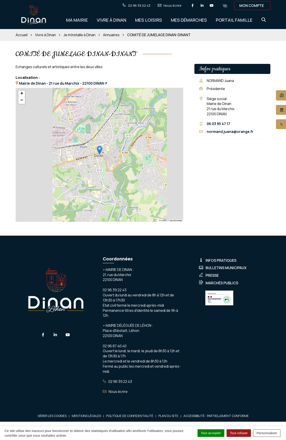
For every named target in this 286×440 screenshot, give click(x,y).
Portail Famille (234, 20)
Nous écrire (115, 391)
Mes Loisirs (148, 20)
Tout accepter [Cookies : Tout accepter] (211, 433)
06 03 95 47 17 (218, 123)
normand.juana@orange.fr (230, 131)
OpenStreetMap (176, 221)
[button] (99, 150)
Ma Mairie (77, 20)
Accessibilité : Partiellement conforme (216, 416)
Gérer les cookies (52, 416)
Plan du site (168, 416)
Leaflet (163, 221)
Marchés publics (218, 283)
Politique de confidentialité (129, 416)
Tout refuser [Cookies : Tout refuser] (239, 433)
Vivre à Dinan (111, 20)
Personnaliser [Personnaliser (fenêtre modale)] (267, 433)
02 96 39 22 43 (117, 381)
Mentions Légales (86, 416)
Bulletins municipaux (222, 267)
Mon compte (251, 5)
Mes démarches (189, 20)
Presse (209, 275)
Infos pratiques (217, 260)
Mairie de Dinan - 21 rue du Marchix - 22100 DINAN (61, 83)
